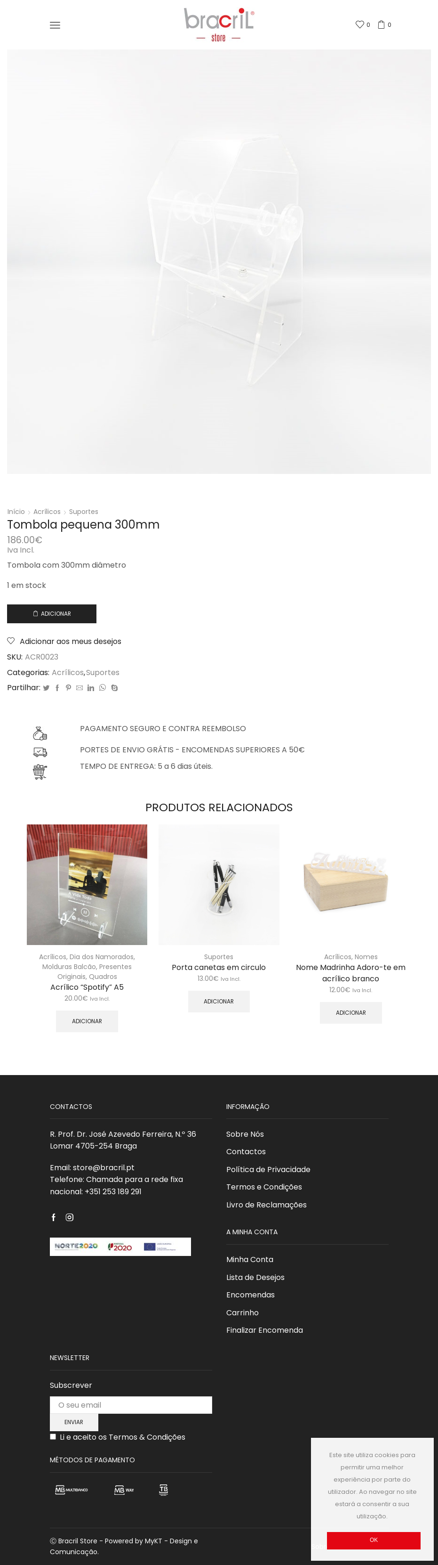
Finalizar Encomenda (264, 1330)
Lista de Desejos (255, 1277)
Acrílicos (47, 511)
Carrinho (242, 1312)
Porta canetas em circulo (219, 967)
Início (16, 511)
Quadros (103, 976)
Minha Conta (249, 1259)
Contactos (246, 1151)
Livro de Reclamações (266, 1204)
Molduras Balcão (69, 966)
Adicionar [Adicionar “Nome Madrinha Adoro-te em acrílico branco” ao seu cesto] (351, 1013)
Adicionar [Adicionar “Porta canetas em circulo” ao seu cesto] (219, 1001)
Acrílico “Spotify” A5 (87, 987)
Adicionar (56, 614)
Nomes (366, 957)
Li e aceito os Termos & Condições (122, 1437)
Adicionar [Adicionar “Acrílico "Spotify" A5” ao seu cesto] (87, 1021)
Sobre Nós (245, 1134)
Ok (374, 1540)
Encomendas (250, 1294)
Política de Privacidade (268, 1169)
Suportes (83, 511)
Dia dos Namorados (102, 957)
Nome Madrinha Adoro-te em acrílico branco (351, 973)
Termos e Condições (264, 1187)
